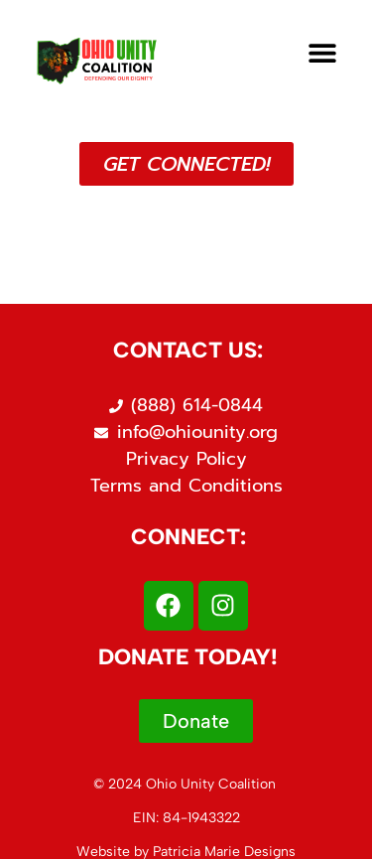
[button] (323, 53)
